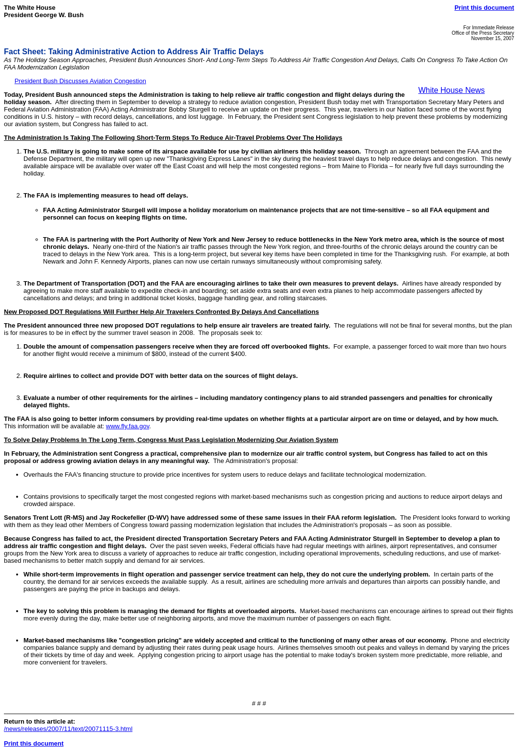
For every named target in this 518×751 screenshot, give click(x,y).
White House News (451, 90)
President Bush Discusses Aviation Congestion (80, 81)
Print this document (484, 7)
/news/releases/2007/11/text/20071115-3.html (68, 728)
